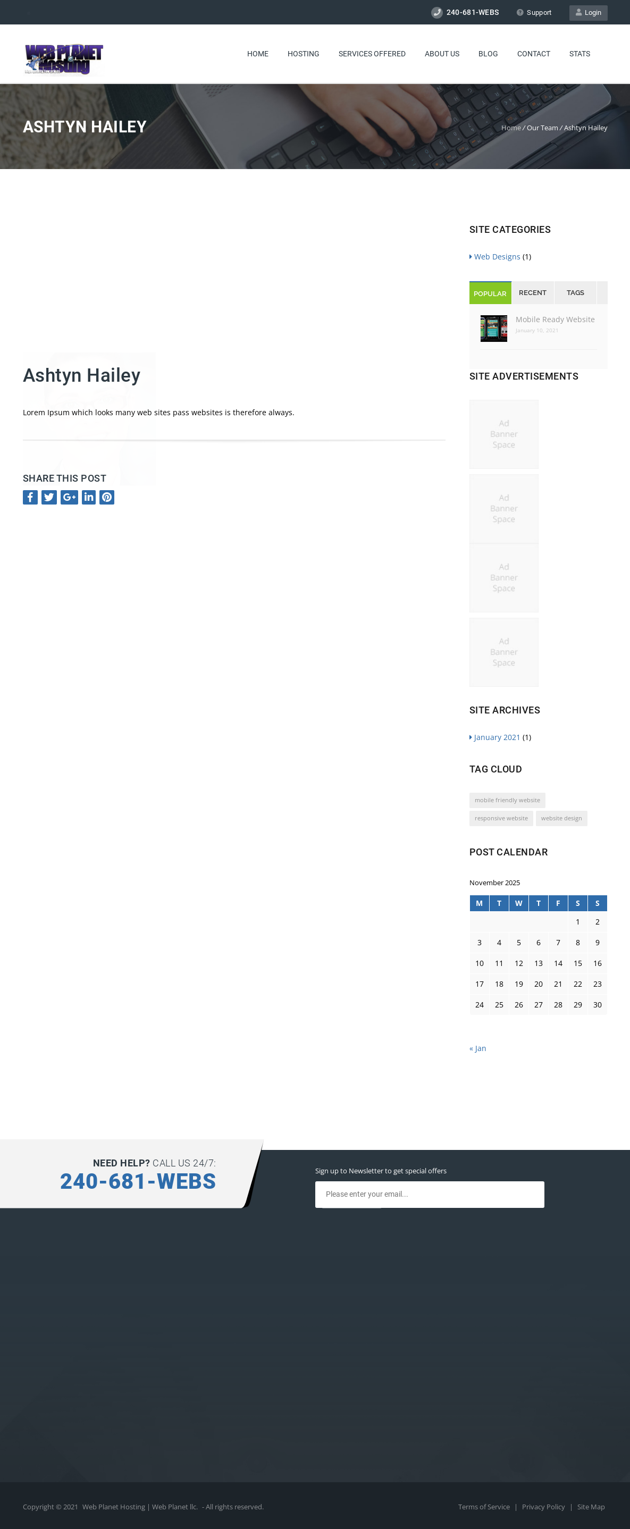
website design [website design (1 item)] (561, 818)
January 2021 (494, 737)
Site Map (591, 1506)
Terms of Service (484, 1506)
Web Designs (494, 256)
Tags (575, 293)
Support (533, 12)
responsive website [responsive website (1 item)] (501, 818)
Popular (490, 294)
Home (257, 53)
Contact (533, 53)
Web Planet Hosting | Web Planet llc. (140, 1506)
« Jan (477, 1048)
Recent (533, 293)
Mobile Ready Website (555, 319)
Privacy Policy (544, 1506)
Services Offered (372, 53)
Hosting (304, 53)
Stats (579, 53)
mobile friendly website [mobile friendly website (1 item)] (507, 800)
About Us (442, 53)
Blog (488, 53)
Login (588, 12)
